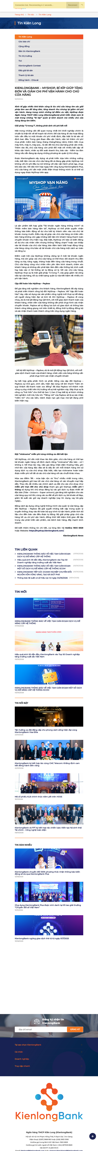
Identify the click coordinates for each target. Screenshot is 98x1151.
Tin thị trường (25, 56)
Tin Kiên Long (25, 37)
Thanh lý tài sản (26, 75)
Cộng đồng (24, 46)
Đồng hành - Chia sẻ (28, 80)
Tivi (20, 61)
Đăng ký (75, 1029)
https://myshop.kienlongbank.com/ (46, 530)
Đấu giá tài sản (26, 70)
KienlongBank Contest (30, 65)
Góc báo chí (24, 41)
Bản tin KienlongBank (29, 51)
